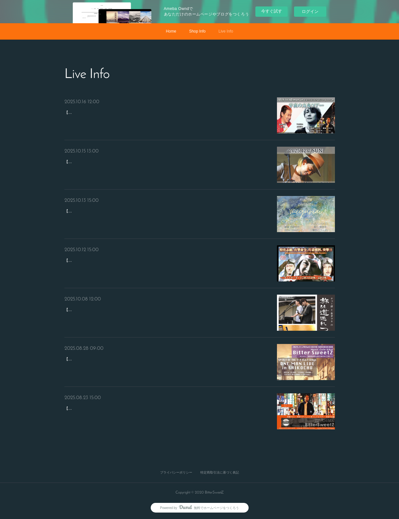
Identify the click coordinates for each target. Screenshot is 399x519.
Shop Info (197, 31)
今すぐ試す (271, 11)
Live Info (226, 31)
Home (171, 31)
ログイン (310, 11)
